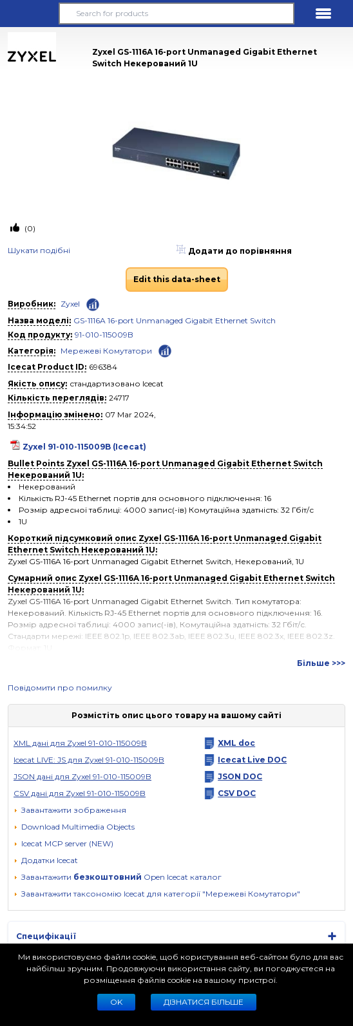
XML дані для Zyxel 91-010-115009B (80, 743)
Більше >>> (321, 663)
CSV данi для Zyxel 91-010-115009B (80, 793)
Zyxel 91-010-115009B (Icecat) (84, 446)
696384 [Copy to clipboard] (103, 367)
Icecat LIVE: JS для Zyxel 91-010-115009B (89, 760)
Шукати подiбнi (39, 250)
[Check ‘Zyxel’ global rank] (92, 304)
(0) (29, 228)
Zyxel (70, 304)
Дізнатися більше (203, 1002)
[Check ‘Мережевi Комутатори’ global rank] (165, 350)
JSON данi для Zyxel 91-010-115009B (82, 776)
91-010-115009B (104, 334)
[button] (29, 13)
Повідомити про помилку (60, 687)
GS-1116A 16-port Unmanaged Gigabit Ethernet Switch (174, 320)
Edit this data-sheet (176, 279)
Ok (116, 1002)
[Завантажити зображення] (70, 810)
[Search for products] (177, 13)
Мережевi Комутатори (106, 351)
